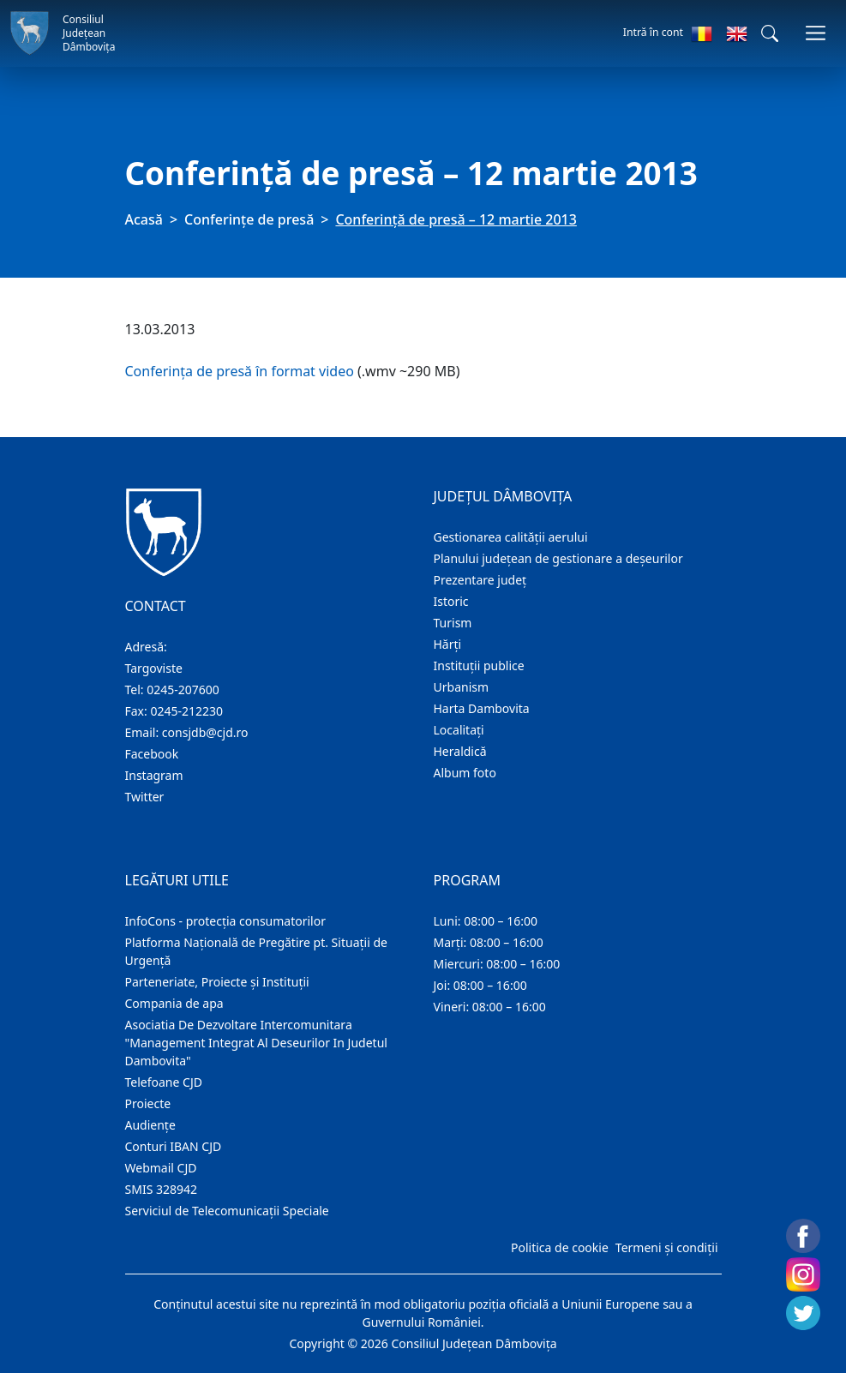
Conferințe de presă (249, 219)
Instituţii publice (479, 665)
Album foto (465, 772)
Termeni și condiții (666, 1247)
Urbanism (461, 687)
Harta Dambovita (482, 708)
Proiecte (148, 1103)
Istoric (451, 601)
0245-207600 (183, 689)
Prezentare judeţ (480, 580)
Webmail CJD (161, 1168)
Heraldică (460, 751)
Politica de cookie (560, 1247)
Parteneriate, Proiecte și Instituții (217, 982)
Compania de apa (174, 1003)
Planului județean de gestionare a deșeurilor (558, 558)
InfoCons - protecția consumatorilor (226, 921)
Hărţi (448, 644)
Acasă (144, 219)
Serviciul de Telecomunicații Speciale (227, 1210)
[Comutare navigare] (815, 33)
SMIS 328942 (161, 1189)
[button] (769, 33)
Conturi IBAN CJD (173, 1146)
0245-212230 (186, 711)
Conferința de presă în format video (239, 371)
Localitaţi (459, 730)
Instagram (154, 775)
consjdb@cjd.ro (205, 732)
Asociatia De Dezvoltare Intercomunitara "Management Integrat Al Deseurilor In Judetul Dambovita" (256, 1042)
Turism (453, 623)
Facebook (152, 754)
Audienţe (150, 1125)
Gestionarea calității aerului (511, 537)
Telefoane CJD (163, 1082)
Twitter (145, 796)
